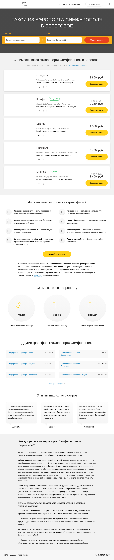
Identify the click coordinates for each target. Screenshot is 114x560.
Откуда (8, 34)
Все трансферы (57, 384)
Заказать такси (96, 84)
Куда (48, 34)
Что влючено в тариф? (78, 65)
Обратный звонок (94, 4)
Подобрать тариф (57, 254)
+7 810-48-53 (71, 4)
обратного (38, 275)
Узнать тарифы (96, 40)
